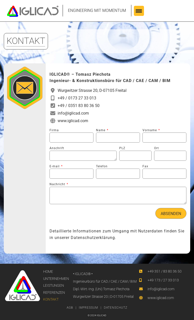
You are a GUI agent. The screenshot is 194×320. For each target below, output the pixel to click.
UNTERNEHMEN (56, 279)
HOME (48, 272)
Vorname (150, 130)
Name (101, 130)
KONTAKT (51, 299)
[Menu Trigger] (139, 11)
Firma (54, 130)
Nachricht (58, 184)
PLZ (122, 148)
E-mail (55, 166)
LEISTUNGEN (53, 285)
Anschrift (57, 148)
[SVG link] (33, 11)
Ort (156, 148)
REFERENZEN (54, 292)
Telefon (102, 166)
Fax (145, 166)
